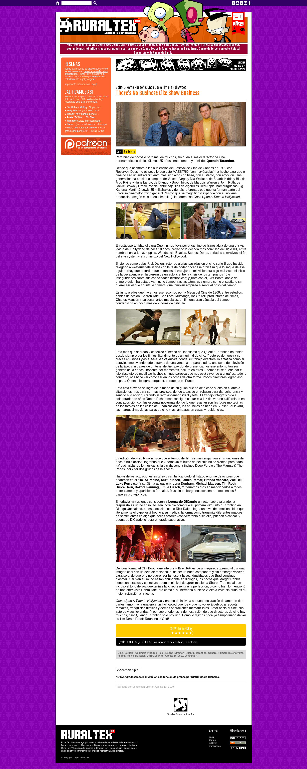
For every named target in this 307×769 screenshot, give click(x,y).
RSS (238, 742)
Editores (213, 743)
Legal (211, 737)
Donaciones (215, 746)
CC (238, 737)
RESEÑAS (72, 64)
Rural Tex (238, 747)
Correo (212, 740)
